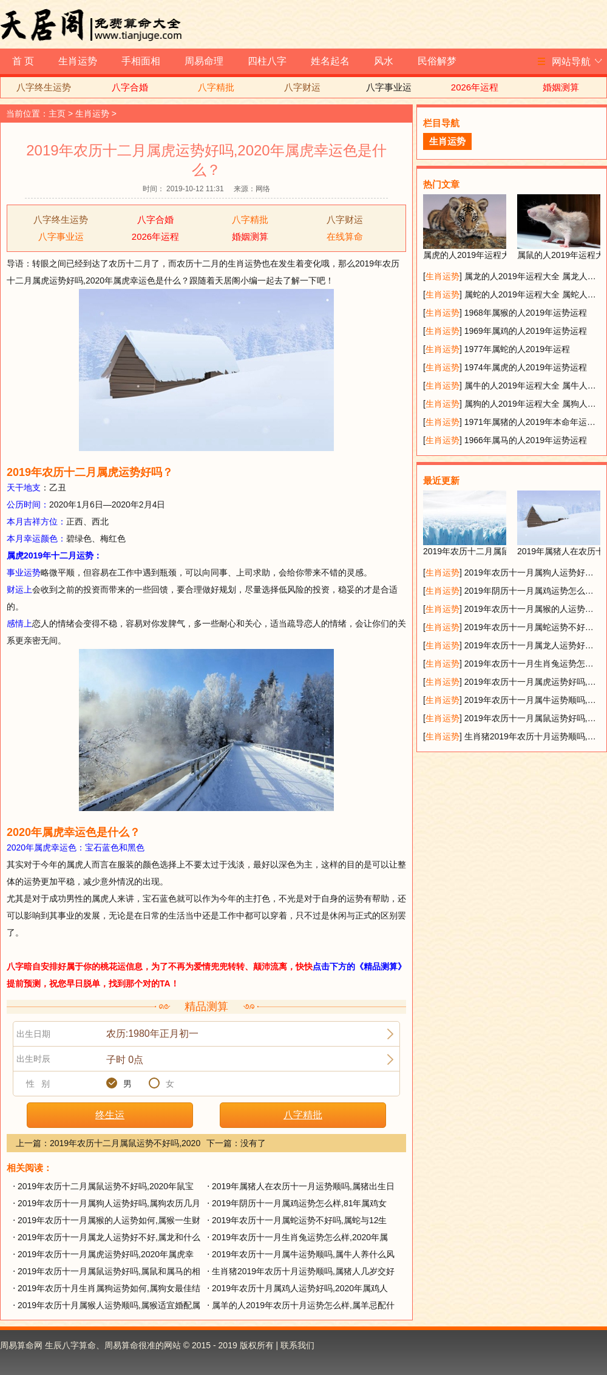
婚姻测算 (561, 87)
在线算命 (345, 236)
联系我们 (297, 1345)
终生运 (109, 1115)
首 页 (23, 61)
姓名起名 (330, 61)
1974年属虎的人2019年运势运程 (525, 367)
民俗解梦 (437, 61)
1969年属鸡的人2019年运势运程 (525, 331)
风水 (383, 61)
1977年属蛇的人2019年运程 (517, 349)
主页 (57, 113)
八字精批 (216, 87)
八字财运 (302, 87)
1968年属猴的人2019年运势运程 (525, 312)
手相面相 (140, 61)
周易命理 (204, 61)
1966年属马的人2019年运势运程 (525, 440)
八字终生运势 (43, 87)
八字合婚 (130, 87)
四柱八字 (267, 61)
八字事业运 (389, 87)
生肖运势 (77, 61)
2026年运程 (474, 87)
